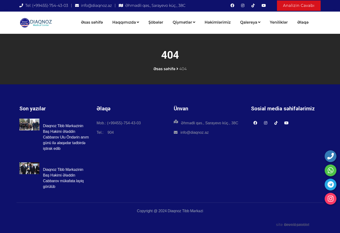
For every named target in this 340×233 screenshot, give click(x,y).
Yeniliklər (279, 22)
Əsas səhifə (92, 22)
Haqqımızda (125, 22)
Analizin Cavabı (298, 5)
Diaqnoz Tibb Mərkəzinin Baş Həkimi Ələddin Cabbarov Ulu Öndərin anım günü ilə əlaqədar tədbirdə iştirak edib (66, 137)
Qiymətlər (184, 22)
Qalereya (250, 22)
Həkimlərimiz (218, 22)
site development (293, 224)
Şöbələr (156, 22)
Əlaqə (303, 22)
